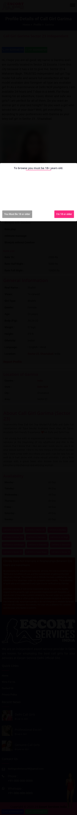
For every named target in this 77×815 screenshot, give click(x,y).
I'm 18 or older (64, 214)
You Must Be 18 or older (17, 214)
